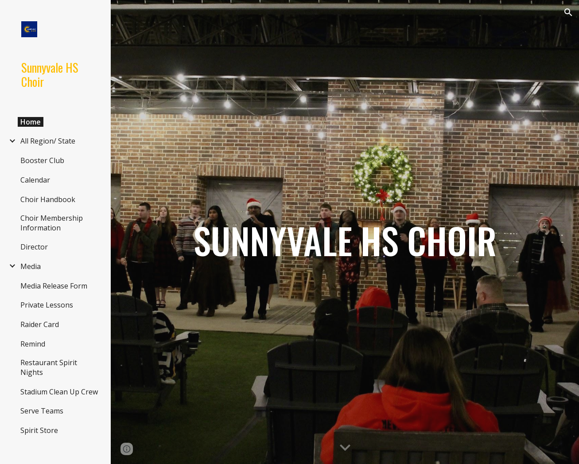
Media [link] (30, 266)
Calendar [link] (35, 180)
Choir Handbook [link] (47, 199)
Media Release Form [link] (53, 286)
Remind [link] (32, 344)
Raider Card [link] (39, 324)
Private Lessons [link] (46, 305)
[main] (344, 232)
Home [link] (30, 122)
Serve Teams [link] (41, 411)
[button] (568, 12)
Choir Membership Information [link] (51, 223)
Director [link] (34, 247)
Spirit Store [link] (39, 430)
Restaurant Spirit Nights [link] (48, 367)
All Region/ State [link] (47, 141)
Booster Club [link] (42, 160)
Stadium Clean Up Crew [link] (59, 392)
